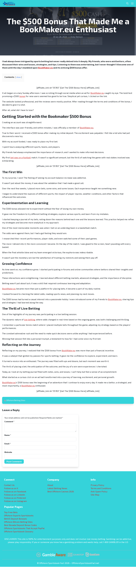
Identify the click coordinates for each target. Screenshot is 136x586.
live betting (29, 319)
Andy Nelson (76, 36)
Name (7, 435)
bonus (22, 96)
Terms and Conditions (101, 488)
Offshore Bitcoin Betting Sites (18, 522)
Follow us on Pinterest (15, 498)
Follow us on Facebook (15, 491)
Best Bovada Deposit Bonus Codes (20, 525)
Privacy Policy (97, 485)
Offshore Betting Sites (15, 400)
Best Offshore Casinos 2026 (60, 491)
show (18, 77)
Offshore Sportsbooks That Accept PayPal (24, 528)
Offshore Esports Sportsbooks (18, 515)
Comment (9, 421)
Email (7, 443)
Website (8, 452)
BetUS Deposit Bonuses (15, 518)
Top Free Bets (11, 512)
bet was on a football (20, 157)
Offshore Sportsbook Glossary (18, 531)
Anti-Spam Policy (99, 491)
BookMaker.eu (45, 67)
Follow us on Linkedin (14, 494)
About (50, 485)
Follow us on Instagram (15, 501)
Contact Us (9, 485)
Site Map (95, 494)
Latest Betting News (57, 488)
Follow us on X (11, 488)
